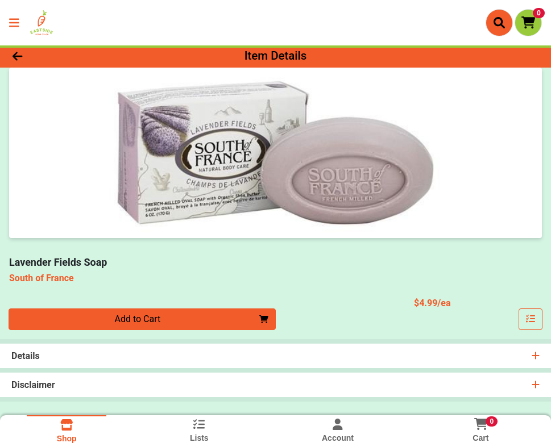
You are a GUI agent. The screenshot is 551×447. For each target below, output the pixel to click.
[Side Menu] (14, 22)
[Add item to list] (530, 319)
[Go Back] (75, 55)
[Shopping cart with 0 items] (528, 22)
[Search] (499, 22)
